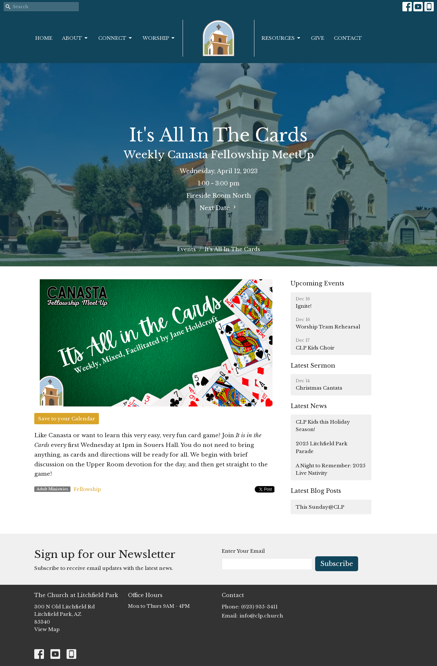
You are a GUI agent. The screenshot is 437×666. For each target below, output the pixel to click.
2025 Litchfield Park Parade (321, 447)
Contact (348, 38)
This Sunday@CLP (320, 507)
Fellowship (87, 489)
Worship (159, 38)
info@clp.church (261, 616)
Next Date (218, 208)
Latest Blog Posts (316, 490)
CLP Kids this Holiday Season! (323, 425)
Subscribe (336, 564)
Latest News (309, 406)
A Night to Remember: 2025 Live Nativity (331, 469)
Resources (281, 38)
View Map (46, 629)
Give (317, 38)
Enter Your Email (243, 551)
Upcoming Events (317, 283)
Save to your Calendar (66, 419)
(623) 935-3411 (259, 607)
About (75, 38)
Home (43, 38)
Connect (115, 38)
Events (186, 249)
